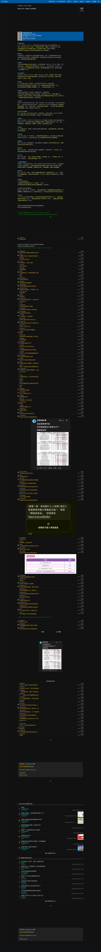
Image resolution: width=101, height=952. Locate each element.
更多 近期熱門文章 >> (50, 853)
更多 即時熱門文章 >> (50, 901)
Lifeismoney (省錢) (27, 5)
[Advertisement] (50, 22)
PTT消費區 (20, 5)
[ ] (25, 809)
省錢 (27, 764)
